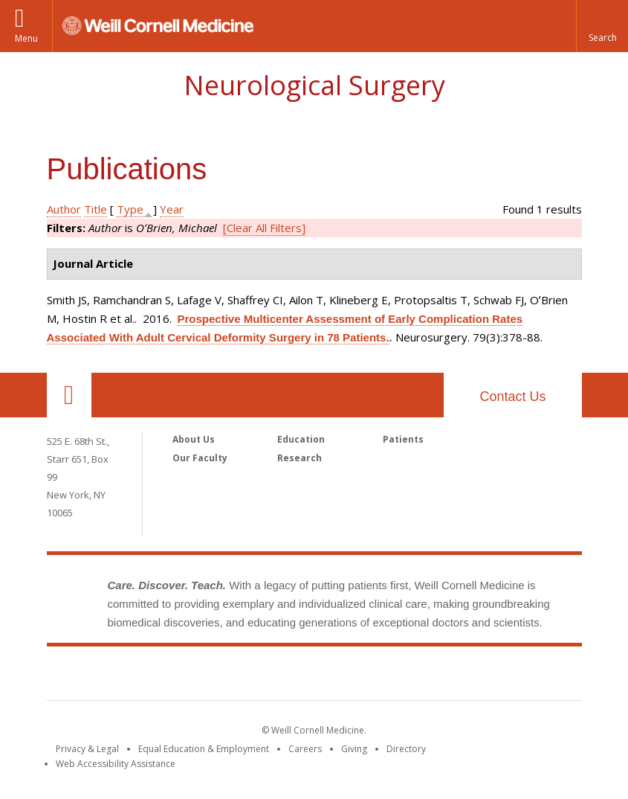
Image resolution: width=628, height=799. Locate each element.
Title (95, 209)
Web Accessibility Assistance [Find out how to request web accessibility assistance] (115, 763)
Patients (403, 439)
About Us (193, 439)
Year (172, 209)
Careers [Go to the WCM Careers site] (305, 748)
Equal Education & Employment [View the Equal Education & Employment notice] (203, 748)
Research (299, 458)
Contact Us (512, 396)
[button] (602, 26)
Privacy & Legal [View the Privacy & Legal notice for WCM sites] (87, 748)
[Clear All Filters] (264, 227)
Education (301, 439)
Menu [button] (26, 38)
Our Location (69, 395)
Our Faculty (199, 458)
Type (130, 209)
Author (64, 209)
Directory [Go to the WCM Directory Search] (406, 748)
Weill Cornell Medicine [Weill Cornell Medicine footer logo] (314, 676)
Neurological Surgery (314, 85)
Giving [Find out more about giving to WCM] (354, 748)
